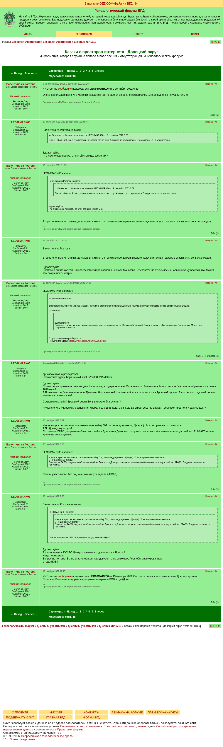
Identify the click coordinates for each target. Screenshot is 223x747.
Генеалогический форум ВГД (120, 10)
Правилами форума (70, 729)
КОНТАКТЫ (91, 712)
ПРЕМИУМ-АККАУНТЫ (163, 712)
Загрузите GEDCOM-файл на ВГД (109, 3)
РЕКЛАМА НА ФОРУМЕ (127, 712)
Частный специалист (20, 96)
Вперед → (31, 73)
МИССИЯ (55, 712)
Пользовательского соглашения (81, 726)
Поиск (195, 34)
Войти (139, 34)
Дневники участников (26, 41)
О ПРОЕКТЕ (20, 712)
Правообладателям (22, 739)
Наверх (209, 84)
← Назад (16, 73)
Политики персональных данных (124, 726)
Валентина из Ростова (20, 84)
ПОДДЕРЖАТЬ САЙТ (20, 717)
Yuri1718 (70, 76)
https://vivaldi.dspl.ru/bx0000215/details (87, 341)
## (216, 84)
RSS (58, 732)
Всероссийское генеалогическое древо (47, 736)
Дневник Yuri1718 (85, 41)
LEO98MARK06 (20, 122)
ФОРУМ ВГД (91, 717)
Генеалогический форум (18, 626)
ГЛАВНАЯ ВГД (55, 717)
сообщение (65, 88)
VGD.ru (28, 34)
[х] (136, 3)
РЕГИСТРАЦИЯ (84, 34)
